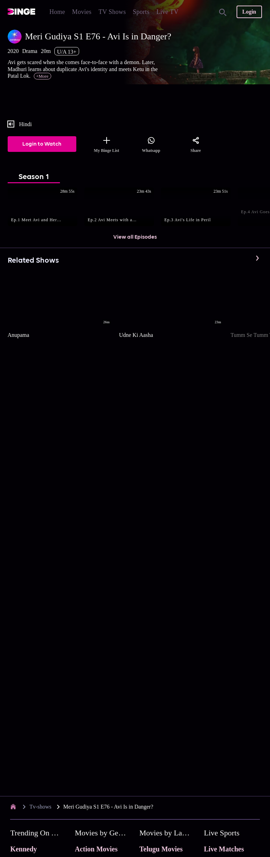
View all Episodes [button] (135, 237)
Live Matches (224, 849)
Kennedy (23, 849)
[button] (46, 207)
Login (249, 12)
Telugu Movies (161, 849)
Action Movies (96, 849)
